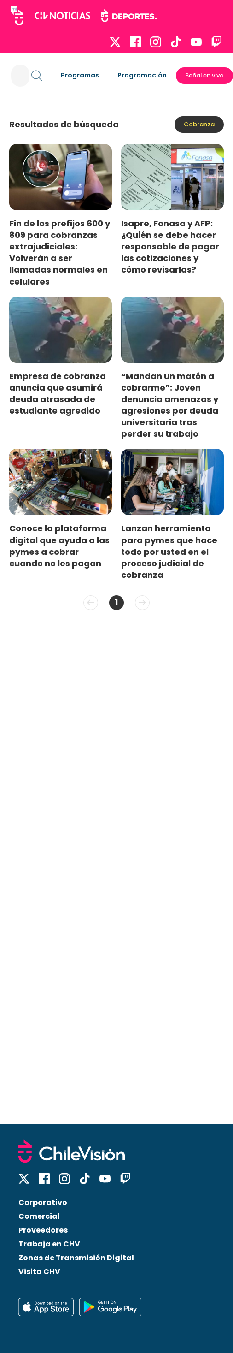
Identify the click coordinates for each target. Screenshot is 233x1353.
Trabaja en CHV (49, 1244)
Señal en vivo (204, 75)
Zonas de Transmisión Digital (76, 1257)
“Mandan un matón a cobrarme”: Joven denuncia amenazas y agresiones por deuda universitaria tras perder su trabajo (169, 405)
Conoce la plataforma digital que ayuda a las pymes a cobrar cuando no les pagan (59, 545)
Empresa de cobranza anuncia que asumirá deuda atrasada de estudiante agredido (57, 393)
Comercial (39, 1216)
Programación (142, 75)
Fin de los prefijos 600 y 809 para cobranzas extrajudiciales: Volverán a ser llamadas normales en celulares (59, 252)
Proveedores (43, 1230)
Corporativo (42, 1202)
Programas (80, 75)
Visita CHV (39, 1271)
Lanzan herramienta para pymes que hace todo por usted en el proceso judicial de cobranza (169, 551)
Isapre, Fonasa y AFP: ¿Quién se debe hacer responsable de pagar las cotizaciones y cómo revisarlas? (170, 247)
